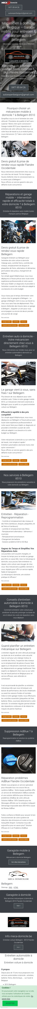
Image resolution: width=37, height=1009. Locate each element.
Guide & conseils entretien (10, 325)
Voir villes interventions (18, 862)
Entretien (16, 321)
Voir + (18, 906)
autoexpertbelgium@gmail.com (20, 13)
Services (23, 321)
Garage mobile (6, 321)
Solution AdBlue (24, 325)
